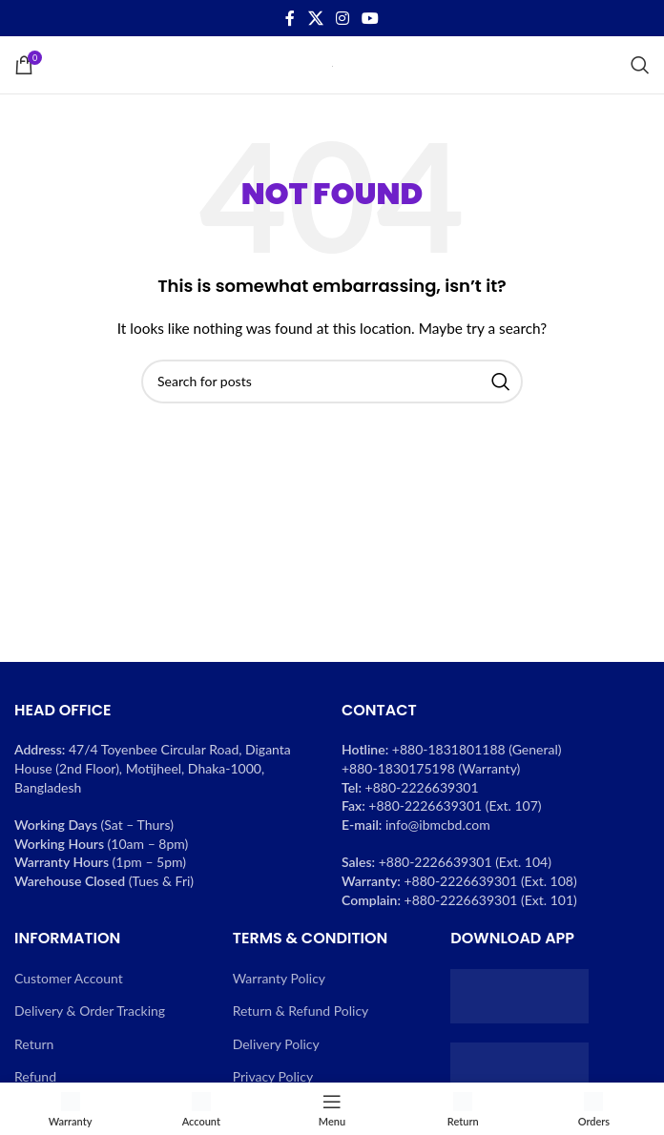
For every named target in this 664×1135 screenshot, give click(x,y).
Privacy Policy (273, 1076)
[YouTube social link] (370, 18)
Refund (35, 1076)
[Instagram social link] (342, 18)
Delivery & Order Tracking (89, 1010)
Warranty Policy (279, 978)
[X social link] (315, 18)
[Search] (640, 65)
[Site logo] (332, 64)
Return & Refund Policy (301, 1010)
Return (33, 1044)
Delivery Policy (276, 1044)
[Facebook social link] (290, 18)
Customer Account (68, 978)
